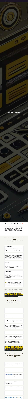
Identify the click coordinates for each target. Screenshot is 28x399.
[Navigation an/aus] (22, 1)
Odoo (6, 282)
